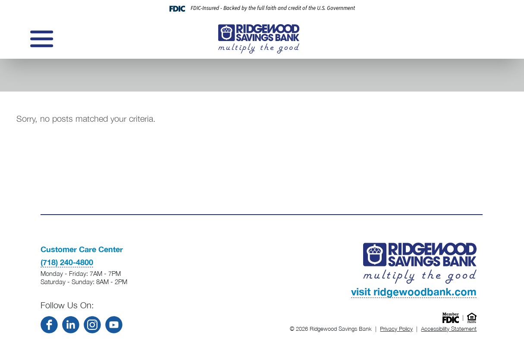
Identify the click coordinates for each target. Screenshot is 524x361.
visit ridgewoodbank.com (414, 291)
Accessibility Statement (449, 328)
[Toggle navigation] (41, 38)
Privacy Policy (396, 328)
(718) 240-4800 (67, 262)
